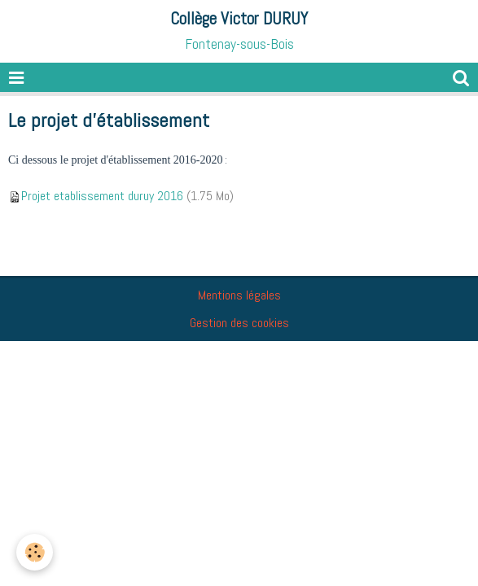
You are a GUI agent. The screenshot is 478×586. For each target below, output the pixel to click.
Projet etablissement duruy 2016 (102, 195)
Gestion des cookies (239, 322)
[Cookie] (34, 552)
